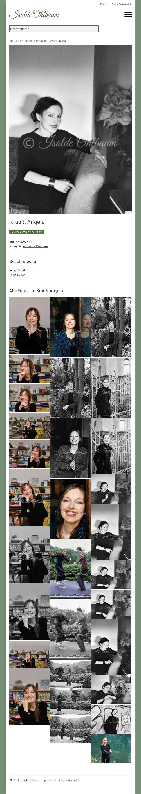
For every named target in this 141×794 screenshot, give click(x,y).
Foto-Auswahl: (122, 4)
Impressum (48, 780)
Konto (103, 4)
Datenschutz (64, 780)
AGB (76, 780)
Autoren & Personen (35, 40)
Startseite (15, 40)
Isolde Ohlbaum (34, 15)
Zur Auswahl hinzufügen (26, 231)
